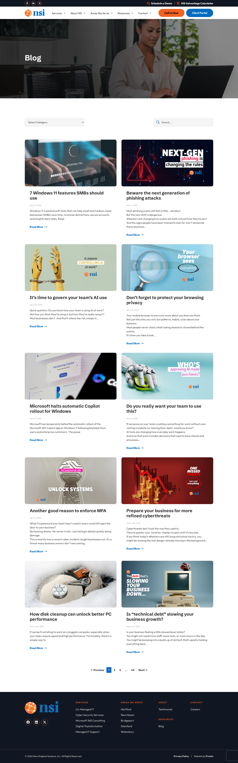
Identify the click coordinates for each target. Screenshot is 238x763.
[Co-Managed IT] (98, 709)
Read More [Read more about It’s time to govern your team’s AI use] (37, 326)
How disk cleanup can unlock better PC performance (71, 616)
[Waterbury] (140, 732)
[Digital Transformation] (98, 726)
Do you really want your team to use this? (163, 408)
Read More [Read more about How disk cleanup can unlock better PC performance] (37, 648)
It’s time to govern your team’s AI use (68, 297)
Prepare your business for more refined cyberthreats (159, 513)
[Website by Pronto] (203, 756)
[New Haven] (140, 715)
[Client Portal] (199, 13)
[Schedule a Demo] (159, 3)
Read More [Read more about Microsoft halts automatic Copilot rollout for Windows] (37, 440)
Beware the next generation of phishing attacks (158, 195)
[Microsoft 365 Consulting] (98, 721)
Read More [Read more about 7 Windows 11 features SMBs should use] (37, 227)
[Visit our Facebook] (27, 3)
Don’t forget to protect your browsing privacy (165, 300)
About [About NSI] (163, 702)
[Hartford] (140, 709)
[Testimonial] (175, 709)
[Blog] (175, 726)
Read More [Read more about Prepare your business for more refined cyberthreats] (133, 548)
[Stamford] (140, 726)
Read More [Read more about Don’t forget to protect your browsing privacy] (133, 343)
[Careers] (202, 709)
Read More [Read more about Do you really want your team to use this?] (133, 448)
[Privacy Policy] (181, 756)
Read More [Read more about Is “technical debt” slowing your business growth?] (133, 652)
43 (133, 669)
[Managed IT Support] (98, 732)
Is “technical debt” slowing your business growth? (160, 616)
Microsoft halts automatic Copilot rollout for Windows (65, 408)
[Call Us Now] (171, 13)
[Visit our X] (39, 3)
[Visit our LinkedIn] (33, 3)
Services (58, 13)
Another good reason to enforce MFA (68, 510)
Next (143, 670)
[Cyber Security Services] (98, 715)
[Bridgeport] (140, 721)
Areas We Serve (101, 13)
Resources (125, 13)
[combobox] (183, 122)
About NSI (77, 13)
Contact (144, 13)
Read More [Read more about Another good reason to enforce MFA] (37, 551)
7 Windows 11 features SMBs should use (67, 195)
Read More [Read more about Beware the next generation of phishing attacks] (133, 234)
